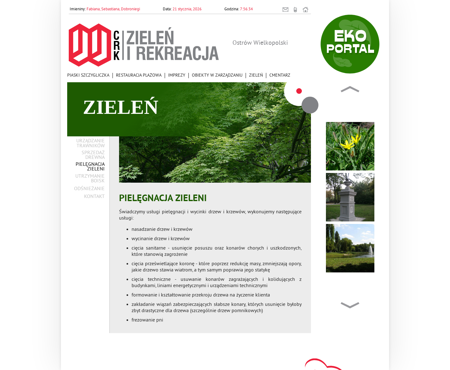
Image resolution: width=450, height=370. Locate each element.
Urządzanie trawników (90, 143)
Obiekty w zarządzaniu (217, 75)
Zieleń (256, 75)
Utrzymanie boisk (90, 179)
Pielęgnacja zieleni (90, 167)
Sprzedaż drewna (93, 155)
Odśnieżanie (89, 189)
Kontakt (94, 197)
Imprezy (176, 75)
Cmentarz (279, 75)
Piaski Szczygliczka (88, 75)
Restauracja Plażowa (139, 75)
